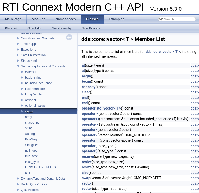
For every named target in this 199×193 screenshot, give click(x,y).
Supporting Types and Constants (43, 66)
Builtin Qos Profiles (34, 184)
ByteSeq (31, 139)
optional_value (35, 105)
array (28, 117)
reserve (88, 156)
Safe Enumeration (33, 55)
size (85, 173)
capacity (88, 87)
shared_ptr (32, 122)
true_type (31, 156)
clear (86, 92)
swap (86, 178)
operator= (89, 130)
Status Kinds (29, 61)
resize (87, 162)
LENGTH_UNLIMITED (40, 167)
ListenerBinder (35, 89)
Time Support (30, 44)
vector (29, 111)
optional (30, 100)
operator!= (90, 114)
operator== (90, 140)
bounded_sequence (38, 83)
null (27, 173)
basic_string (33, 77)
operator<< (90, 119)
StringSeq (32, 145)
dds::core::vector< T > (163, 52)
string (28, 128)
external (30, 72)
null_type (31, 150)
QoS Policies (30, 190)
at (83, 65)
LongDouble (33, 94)
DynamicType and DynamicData (43, 178)
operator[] (89, 146)
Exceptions (28, 49)
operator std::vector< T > (101, 108)
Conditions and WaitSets (37, 38)
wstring (30, 134)
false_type (32, 162)
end (85, 97)
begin (86, 76)
